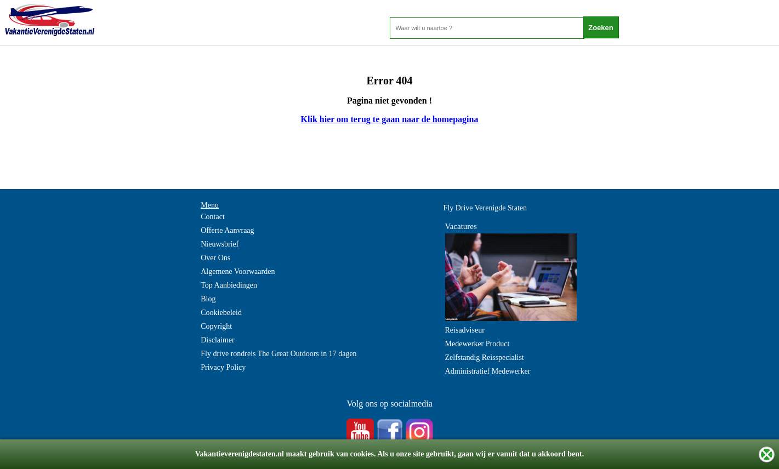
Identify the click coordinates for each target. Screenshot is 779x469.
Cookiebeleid (221, 312)
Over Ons (215, 258)
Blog (208, 299)
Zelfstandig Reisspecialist (484, 357)
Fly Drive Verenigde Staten (485, 208)
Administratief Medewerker (488, 371)
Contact (213, 217)
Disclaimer (217, 340)
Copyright (216, 326)
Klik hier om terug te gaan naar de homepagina (390, 119)
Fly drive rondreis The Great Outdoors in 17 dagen (278, 354)
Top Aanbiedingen (229, 285)
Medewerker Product (477, 344)
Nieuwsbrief (219, 244)
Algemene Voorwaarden (238, 271)
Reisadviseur (465, 330)
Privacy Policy (223, 367)
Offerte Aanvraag (227, 230)
